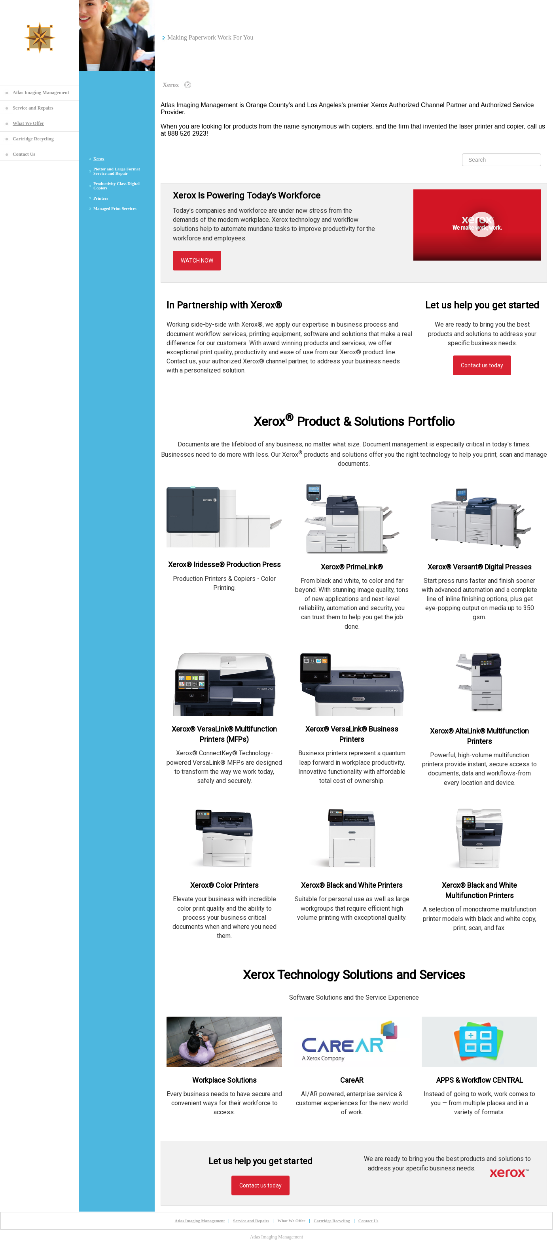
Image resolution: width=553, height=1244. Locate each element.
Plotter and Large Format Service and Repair (116, 171)
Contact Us (24, 154)
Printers (100, 198)
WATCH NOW (197, 260)
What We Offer (28, 123)
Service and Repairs (33, 108)
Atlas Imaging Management (41, 92)
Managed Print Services (114, 208)
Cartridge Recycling (33, 139)
